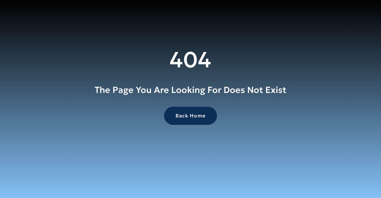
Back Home (191, 115)
